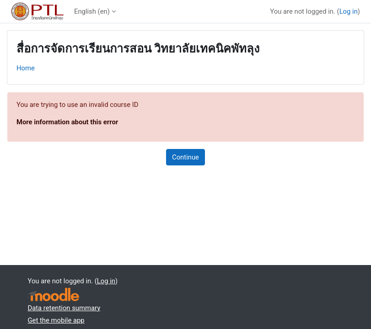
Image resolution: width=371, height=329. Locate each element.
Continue (185, 157)
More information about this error (67, 122)
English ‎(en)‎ (92, 11)
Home (25, 68)
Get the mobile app (56, 320)
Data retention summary (64, 308)
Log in (348, 11)
